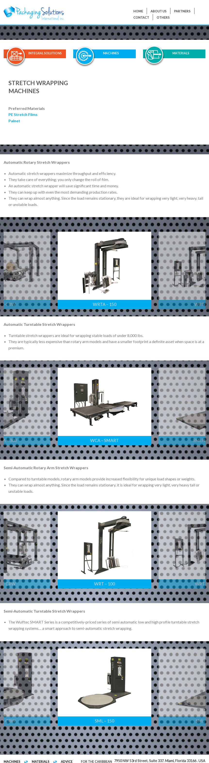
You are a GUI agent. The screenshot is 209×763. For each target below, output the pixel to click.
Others (163, 17)
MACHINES (111, 53)
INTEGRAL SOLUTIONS (44, 53)
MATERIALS (180, 53)
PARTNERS (182, 11)
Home (138, 11)
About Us (159, 11)
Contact (141, 17)
